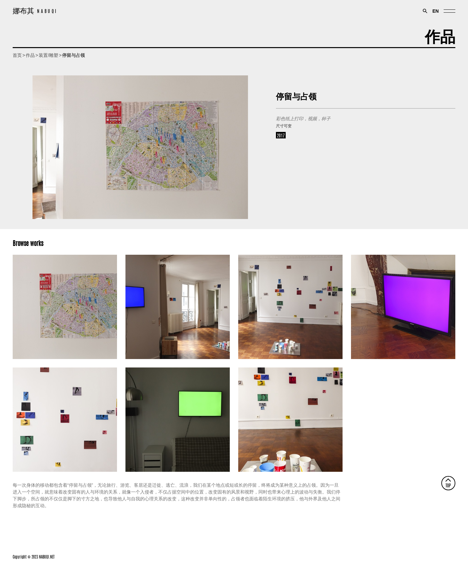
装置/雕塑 (48, 55)
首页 (17, 55)
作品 (440, 34)
